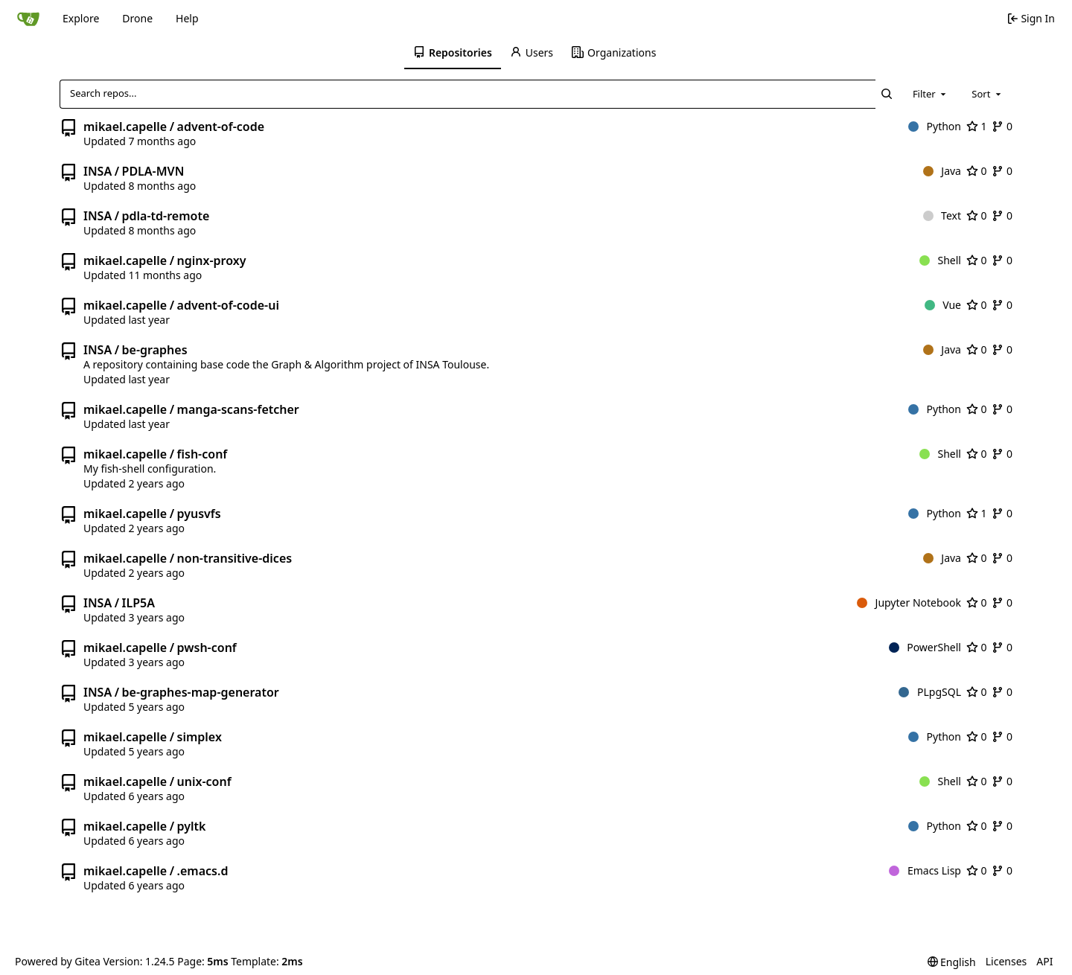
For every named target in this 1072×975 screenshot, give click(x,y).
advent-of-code (221, 126)
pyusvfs (199, 513)
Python (934, 126)
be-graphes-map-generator (200, 692)
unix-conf (204, 781)
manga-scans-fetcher (238, 409)
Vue (943, 305)
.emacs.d (203, 870)
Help (187, 18)
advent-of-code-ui (228, 305)
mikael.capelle (125, 126)
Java (942, 171)
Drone (137, 18)
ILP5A (138, 602)
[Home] (28, 18)
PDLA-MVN (153, 171)
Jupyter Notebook (909, 602)
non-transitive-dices (235, 558)
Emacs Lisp (925, 870)
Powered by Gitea (57, 961)
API (1044, 961)
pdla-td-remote (166, 215)
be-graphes (155, 349)
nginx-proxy (211, 260)
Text (942, 215)
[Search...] (887, 94)
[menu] (952, 962)
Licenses (1006, 961)
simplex (199, 736)
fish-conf (202, 454)
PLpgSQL (929, 692)
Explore (81, 18)
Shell (940, 260)
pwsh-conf (207, 647)
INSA (97, 171)
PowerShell (925, 647)
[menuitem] (452, 52)
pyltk (191, 826)
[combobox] (930, 94)
